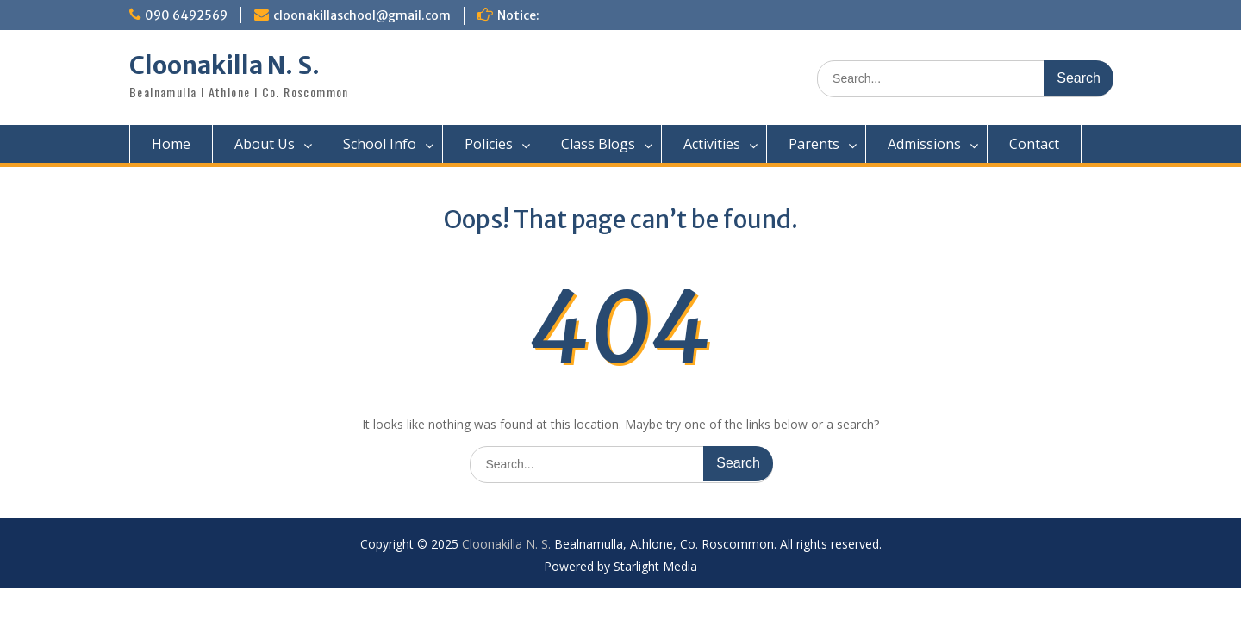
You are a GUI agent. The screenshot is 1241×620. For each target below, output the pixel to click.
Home (171, 143)
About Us (264, 143)
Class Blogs (598, 143)
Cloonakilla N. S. (224, 65)
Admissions (924, 143)
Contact (1034, 143)
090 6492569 (186, 15)
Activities (711, 143)
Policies (489, 143)
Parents (814, 143)
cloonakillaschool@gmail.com (362, 15)
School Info (379, 143)
